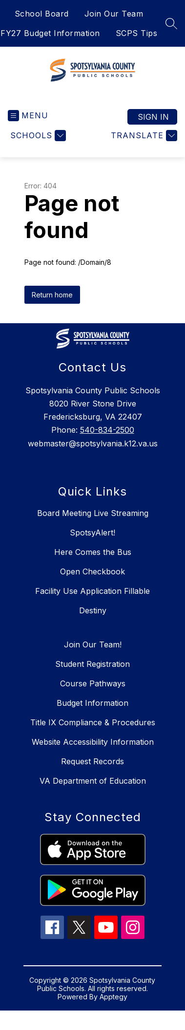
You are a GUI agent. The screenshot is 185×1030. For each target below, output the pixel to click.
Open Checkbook (92, 571)
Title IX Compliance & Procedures (92, 722)
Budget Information (92, 703)
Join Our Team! (93, 644)
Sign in (153, 117)
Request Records (92, 761)
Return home (52, 295)
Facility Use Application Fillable (92, 591)
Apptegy (113, 997)
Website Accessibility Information (93, 742)
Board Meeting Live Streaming (92, 513)
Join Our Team (114, 13)
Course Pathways (92, 683)
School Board (42, 13)
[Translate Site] (142, 135)
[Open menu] (28, 116)
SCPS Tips (137, 33)
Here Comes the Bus (92, 552)
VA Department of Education (93, 781)
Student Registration (92, 664)
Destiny (92, 610)
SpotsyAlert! (92, 532)
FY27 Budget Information (50, 33)
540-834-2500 (107, 430)
